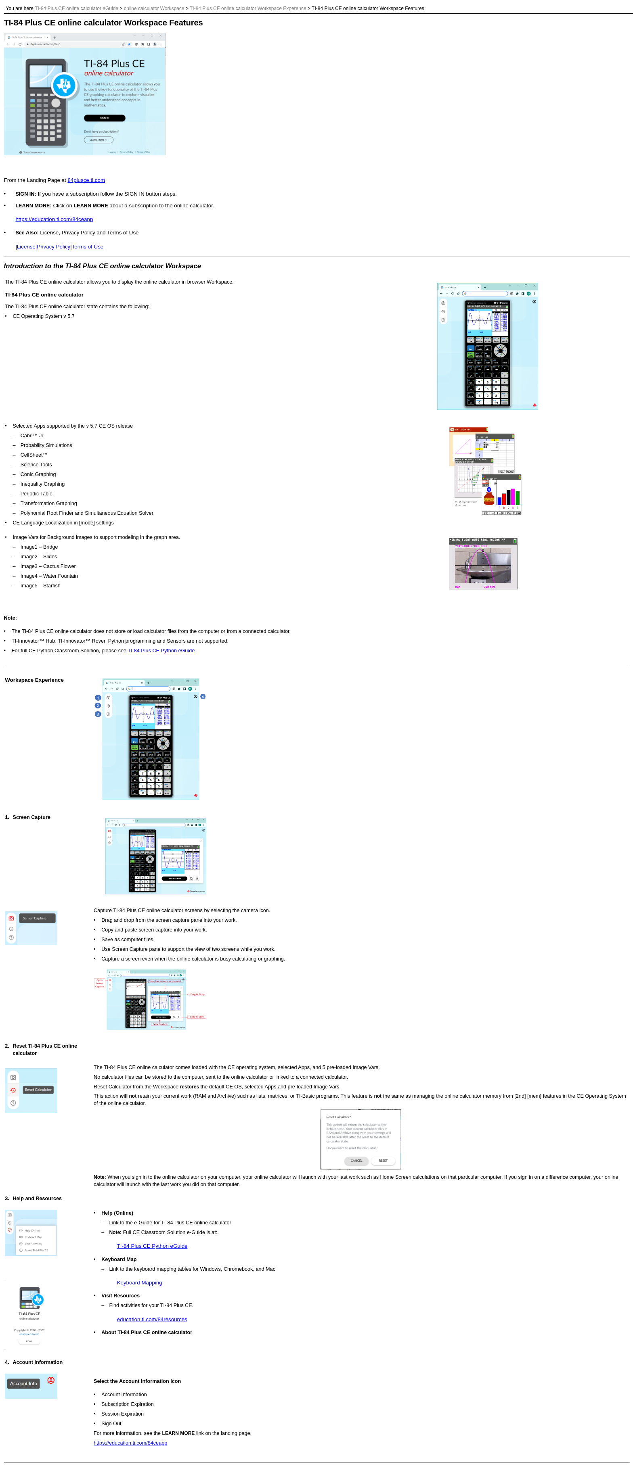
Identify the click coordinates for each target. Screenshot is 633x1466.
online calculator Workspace (154, 8)
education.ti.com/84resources (152, 1319)
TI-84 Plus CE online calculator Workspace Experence (248, 8)
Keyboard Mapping (139, 1283)
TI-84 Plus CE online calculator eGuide (76, 8)
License (26, 247)
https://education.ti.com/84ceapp (54, 219)
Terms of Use (88, 247)
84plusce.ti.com (86, 180)
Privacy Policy (53, 247)
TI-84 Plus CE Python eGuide (161, 651)
